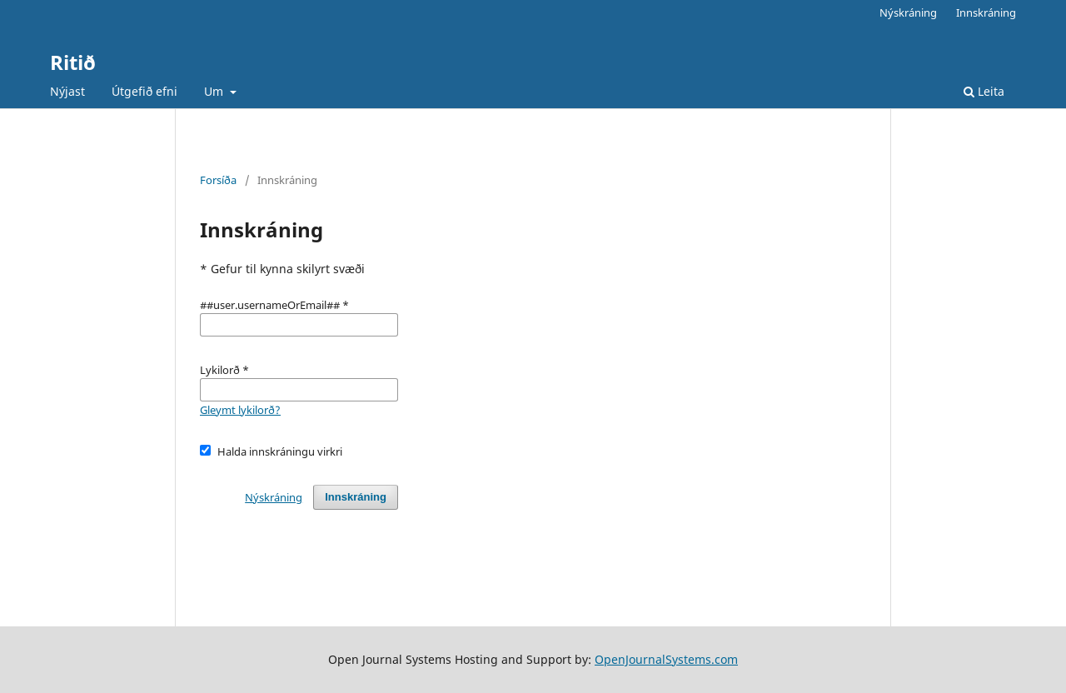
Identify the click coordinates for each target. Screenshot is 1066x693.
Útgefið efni (144, 91)
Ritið (73, 62)
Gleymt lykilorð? (240, 409)
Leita (984, 91)
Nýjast (67, 91)
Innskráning (986, 12)
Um (215, 91)
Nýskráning (908, 12)
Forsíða (218, 179)
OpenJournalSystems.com (666, 659)
